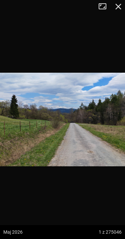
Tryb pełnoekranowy (105, 6)
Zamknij (118, 6)
